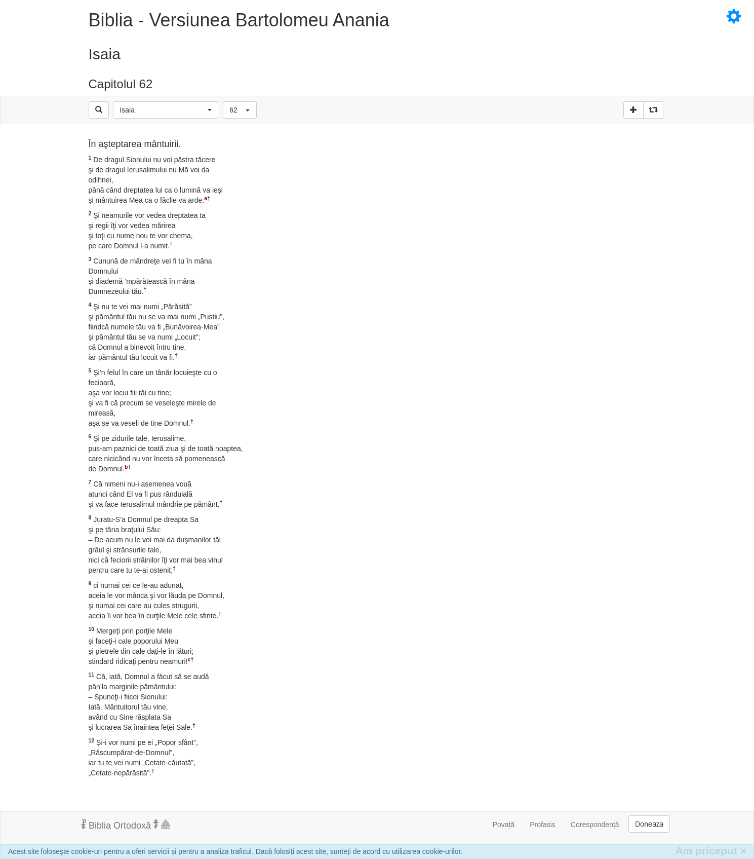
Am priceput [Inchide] (710, 850)
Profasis (542, 824)
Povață (504, 824)
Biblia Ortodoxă (125, 825)
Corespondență (595, 824)
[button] (165, 110)
